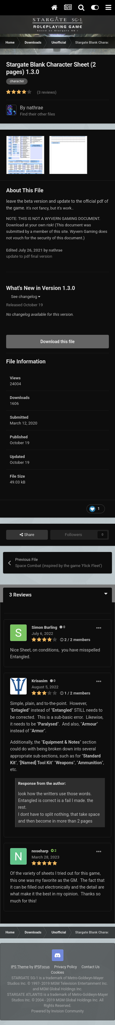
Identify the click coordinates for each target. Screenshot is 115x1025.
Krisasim (40, 681)
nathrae (35, 108)
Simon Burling (44, 627)
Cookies (57, 972)
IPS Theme (20, 967)
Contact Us (91, 967)
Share (27, 534)
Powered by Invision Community (57, 1011)
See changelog (25, 296)
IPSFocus (41, 967)
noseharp (40, 851)
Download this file (57, 341)
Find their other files (37, 114)
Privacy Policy (65, 967)
